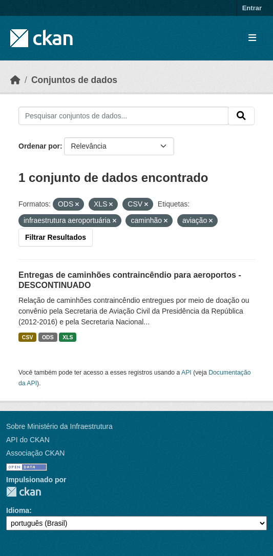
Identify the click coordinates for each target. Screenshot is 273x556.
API (186, 372)
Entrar (252, 8)
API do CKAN (28, 440)
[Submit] (241, 116)
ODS (48, 337)
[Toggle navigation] (252, 38)
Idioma (17, 510)
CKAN (23, 491)
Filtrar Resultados (55, 237)
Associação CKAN (35, 453)
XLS (67, 337)
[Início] (15, 80)
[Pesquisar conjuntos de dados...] (123, 116)
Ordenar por (39, 146)
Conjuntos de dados (74, 80)
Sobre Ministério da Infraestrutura (59, 426)
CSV (27, 337)
